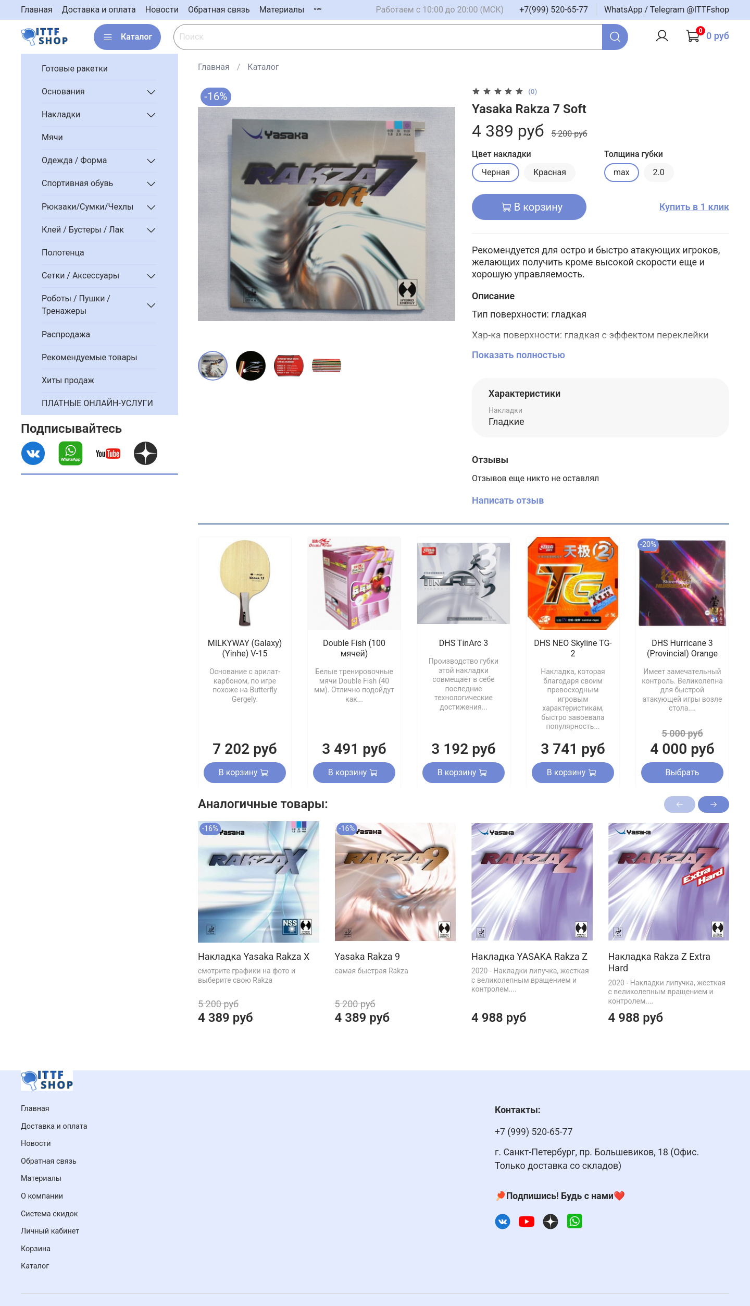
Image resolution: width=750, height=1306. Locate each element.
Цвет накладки (501, 154)
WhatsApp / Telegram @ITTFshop (666, 10)
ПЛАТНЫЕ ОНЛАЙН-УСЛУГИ (97, 403)
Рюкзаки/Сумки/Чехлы (88, 207)
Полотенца (63, 253)
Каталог (127, 37)
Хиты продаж (68, 380)
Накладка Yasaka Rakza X (253, 955)
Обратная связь (219, 10)
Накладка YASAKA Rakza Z (529, 955)
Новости (162, 10)
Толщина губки (633, 154)
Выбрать (682, 772)
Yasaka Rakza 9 (367, 955)
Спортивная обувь (77, 183)
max (622, 172)
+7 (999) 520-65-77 (533, 1132)
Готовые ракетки (75, 69)
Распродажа (66, 334)
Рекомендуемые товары (90, 357)
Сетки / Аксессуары (80, 275)
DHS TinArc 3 (463, 643)
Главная (37, 10)
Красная (549, 172)
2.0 (659, 172)
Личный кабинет (50, 1231)
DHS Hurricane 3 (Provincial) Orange (682, 648)
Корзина (36, 1248)
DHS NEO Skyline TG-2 (572, 648)
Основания (63, 91)
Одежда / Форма (74, 160)
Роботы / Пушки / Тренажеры (76, 305)
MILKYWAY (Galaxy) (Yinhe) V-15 (245, 648)
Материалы (282, 10)
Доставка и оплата (99, 10)
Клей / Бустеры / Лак (83, 230)
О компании (42, 1196)
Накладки (61, 114)
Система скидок (49, 1214)
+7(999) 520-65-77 (553, 10)
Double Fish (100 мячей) (354, 648)
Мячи (52, 137)
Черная (495, 172)
